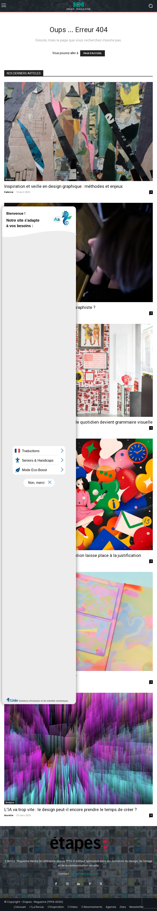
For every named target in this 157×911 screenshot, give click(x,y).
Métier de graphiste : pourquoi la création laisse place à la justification (72, 555)
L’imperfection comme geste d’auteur (40, 676)
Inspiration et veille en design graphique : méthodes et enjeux (63, 186)
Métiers (9, 300)
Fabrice (8, 192)
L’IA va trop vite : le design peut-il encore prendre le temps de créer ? (70, 809)
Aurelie (8, 313)
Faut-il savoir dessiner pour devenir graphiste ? (49, 307)
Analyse (9, 179)
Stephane (10, 427)
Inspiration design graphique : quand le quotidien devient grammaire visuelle (78, 422)
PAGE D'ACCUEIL (92, 53)
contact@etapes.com (85, 873)
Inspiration (11, 669)
